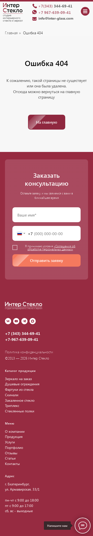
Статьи (10, 458)
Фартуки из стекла (19, 389)
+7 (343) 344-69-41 (22, 333)
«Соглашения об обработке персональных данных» (52, 247)
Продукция (14, 436)
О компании (15, 431)
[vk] (8, 321)
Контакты (12, 463)
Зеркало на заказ (18, 378)
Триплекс (12, 405)
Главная (11, 33)
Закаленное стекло (19, 400)
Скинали (11, 395)
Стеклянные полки (19, 411)
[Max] (33, 321)
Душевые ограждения (22, 384)
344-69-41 (55, 5)
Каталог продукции (20, 371)
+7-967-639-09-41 (21, 339)
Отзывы (11, 453)
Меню (9, 423)
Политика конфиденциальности (29, 352)
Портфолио (14, 447)
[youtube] (16, 321)
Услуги (10, 442)
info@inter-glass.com (55, 18)
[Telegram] (24, 321)
